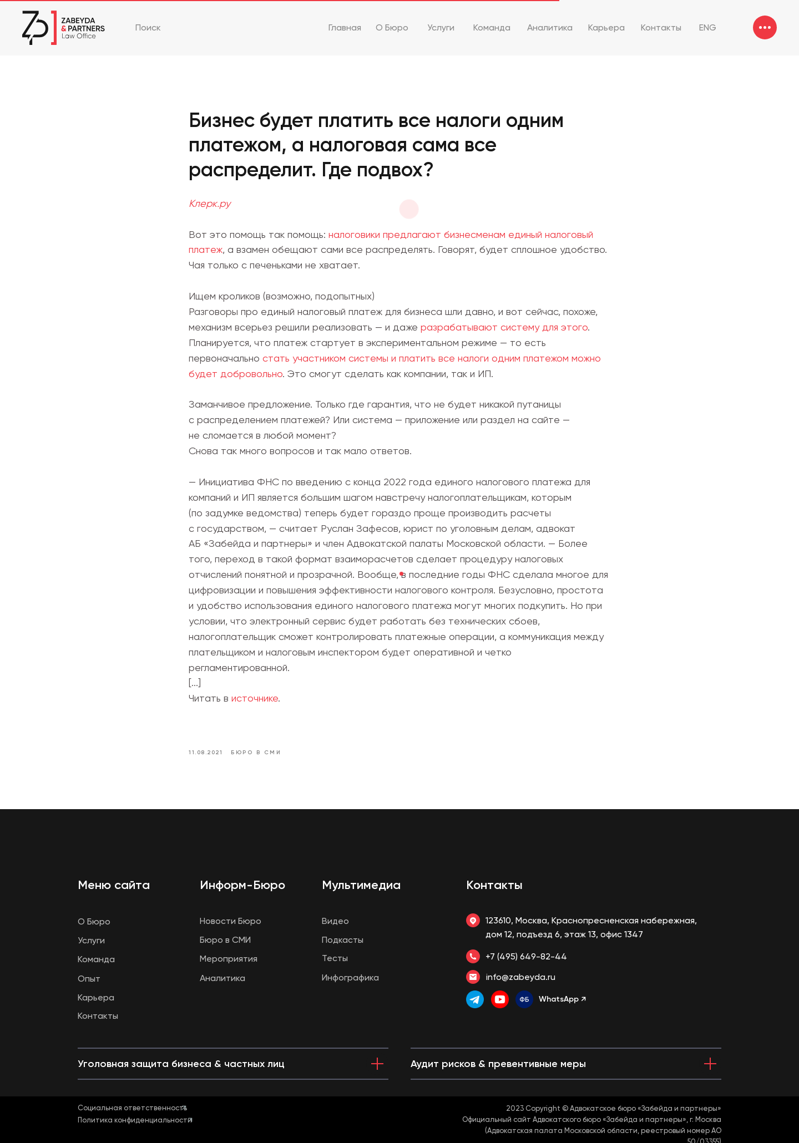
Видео (335, 921)
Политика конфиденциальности (135, 1120)
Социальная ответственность (132, 1108)
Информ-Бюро (242, 884)
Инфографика (350, 977)
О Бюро (94, 921)
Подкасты (342, 939)
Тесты (335, 958)
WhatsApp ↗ (562, 999)
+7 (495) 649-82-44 (526, 956)
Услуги (91, 940)
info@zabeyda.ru (520, 977)
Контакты (494, 884)
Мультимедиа (361, 884)
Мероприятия (228, 958)
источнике (254, 698)
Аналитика (222, 978)
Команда (96, 959)
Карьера (96, 997)
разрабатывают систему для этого (504, 327)
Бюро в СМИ (225, 939)
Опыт (89, 978)
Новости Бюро (230, 921)
